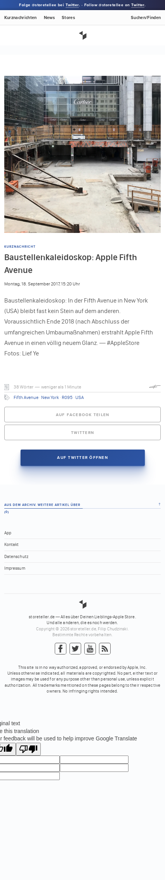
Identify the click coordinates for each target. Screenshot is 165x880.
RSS (105, 649)
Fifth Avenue (26, 397)
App (7, 532)
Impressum (14, 568)
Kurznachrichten (20, 17)
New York (50, 397)
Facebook (60, 649)
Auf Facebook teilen (82, 415)
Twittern (82, 432)
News (49, 17)
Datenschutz (16, 556)
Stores (68, 17)
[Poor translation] (28, 749)
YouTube (90, 649)
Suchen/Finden (146, 17)
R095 (67, 397)
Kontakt (11, 544)
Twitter (72, 5)
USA (79, 397)
